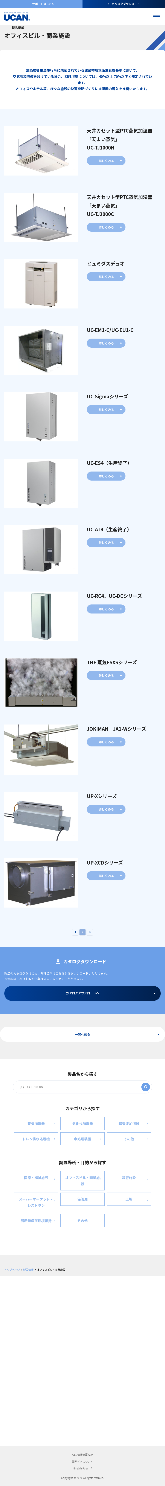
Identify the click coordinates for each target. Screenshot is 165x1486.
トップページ (12, 1269)
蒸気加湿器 (41, 1123)
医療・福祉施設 (39, 1178)
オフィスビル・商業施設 (83, 1180)
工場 (136, 1199)
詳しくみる (106, 161)
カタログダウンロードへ (82, 993)
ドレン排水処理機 (38, 1138)
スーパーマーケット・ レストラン (37, 1202)
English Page (80, 1468)
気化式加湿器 (86, 1123)
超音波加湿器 (133, 1123)
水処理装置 (87, 1138)
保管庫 (89, 1199)
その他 (136, 1138)
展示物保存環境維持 (38, 1220)
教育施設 (135, 1178)
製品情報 (28, 1269)
